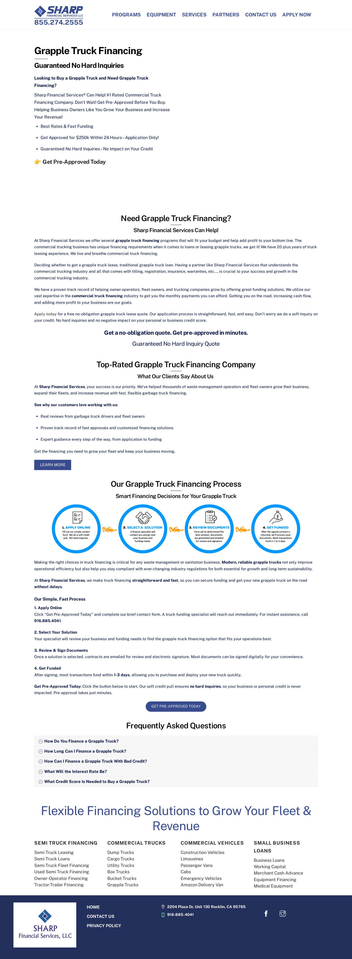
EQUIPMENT (161, 15)
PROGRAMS (126, 15)
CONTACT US (260, 15)
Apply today (45, 314)
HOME (93, 907)
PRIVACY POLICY (104, 926)
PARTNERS (225, 15)
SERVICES (194, 15)
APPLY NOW (296, 15)
